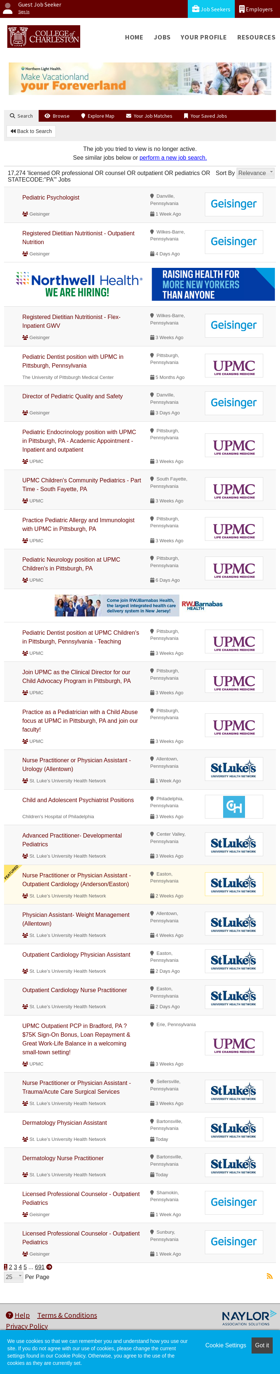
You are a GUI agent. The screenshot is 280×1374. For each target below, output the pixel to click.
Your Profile (204, 37)
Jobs (162, 37)
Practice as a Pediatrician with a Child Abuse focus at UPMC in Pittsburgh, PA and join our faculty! (80, 721)
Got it (262, 1345)
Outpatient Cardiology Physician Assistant (76, 955)
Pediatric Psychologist (50, 197)
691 (40, 1267)
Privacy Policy (27, 1326)
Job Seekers (211, 9)
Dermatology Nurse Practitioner (63, 1158)
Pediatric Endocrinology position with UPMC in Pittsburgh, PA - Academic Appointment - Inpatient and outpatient (79, 441)
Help (18, 1315)
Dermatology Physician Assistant (64, 1123)
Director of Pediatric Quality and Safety (72, 396)
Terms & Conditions (67, 1315)
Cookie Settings (225, 1345)
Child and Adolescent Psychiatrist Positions (78, 800)
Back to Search (31, 131)
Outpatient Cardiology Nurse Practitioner (74, 990)
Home (134, 37)
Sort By (225, 173)
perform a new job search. (173, 158)
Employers (256, 9)
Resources (256, 37)
